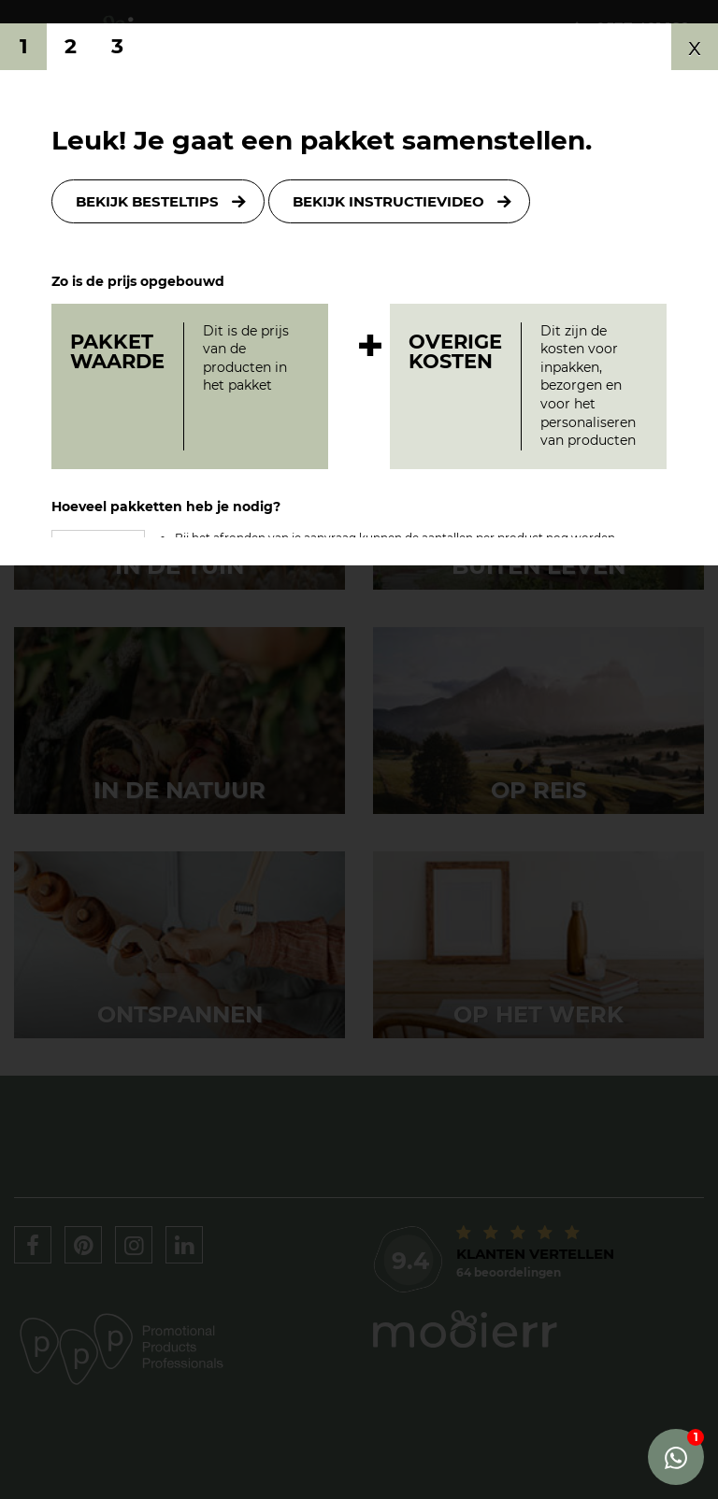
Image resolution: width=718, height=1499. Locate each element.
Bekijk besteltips (147, 201)
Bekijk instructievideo (388, 201)
